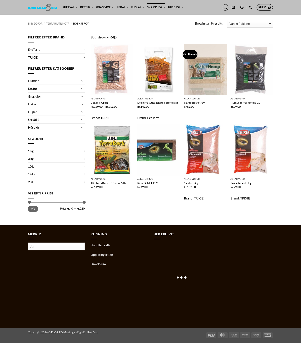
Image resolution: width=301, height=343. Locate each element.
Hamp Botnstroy (194, 102)
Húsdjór (175, 7)
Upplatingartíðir (102, 254)
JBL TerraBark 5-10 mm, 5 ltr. (109, 183)
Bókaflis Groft (99, 102)
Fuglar (137, 7)
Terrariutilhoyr (57, 23)
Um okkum (98, 264)
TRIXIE (33, 57)
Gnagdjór (105, 7)
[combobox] (56, 246)
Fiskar (122, 7)
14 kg (31, 174)
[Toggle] (82, 80)
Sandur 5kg (191, 183)
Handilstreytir (100, 245)
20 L (31, 182)
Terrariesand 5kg (240, 183)
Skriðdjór (156, 7)
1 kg (31, 151)
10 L (31, 166)
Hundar (70, 7)
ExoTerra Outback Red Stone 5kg (157, 102)
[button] (225, 7)
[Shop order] (250, 24)
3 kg (31, 158)
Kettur (86, 7)
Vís (33, 208)
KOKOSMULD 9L (148, 183)
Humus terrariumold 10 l (246, 102)
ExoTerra (34, 49)
